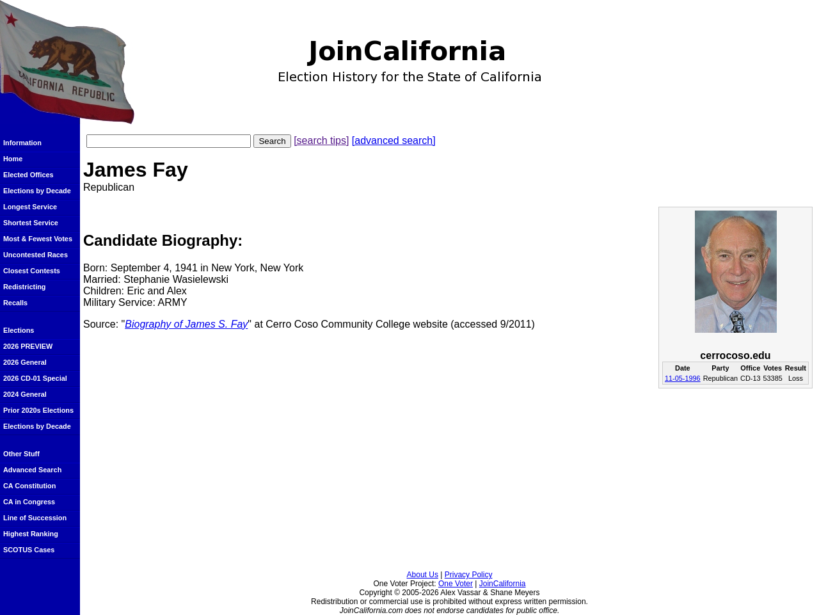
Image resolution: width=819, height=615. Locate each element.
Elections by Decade (37, 191)
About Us (422, 574)
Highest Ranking (30, 534)
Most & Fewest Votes (37, 239)
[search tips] (321, 140)
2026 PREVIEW (27, 346)
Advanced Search (32, 470)
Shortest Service (30, 223)
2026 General (25, 362)
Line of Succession (35, 518)
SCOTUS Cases (28, 550)
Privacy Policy (469, 574)
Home (12, 159)
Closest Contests (31, 271)
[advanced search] (394, 140)
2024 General (25, 394)
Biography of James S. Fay (186, 324)
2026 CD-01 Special (35, 378)
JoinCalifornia (502, 583)
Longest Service (30, 207)
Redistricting (24, 287)
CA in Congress (29, 502)
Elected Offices (28, 175)
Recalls (15, 303)
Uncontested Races (35, 255)
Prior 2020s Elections (38, 410)
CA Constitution (29, 486)
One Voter (455, 583)
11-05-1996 (683, 378)
